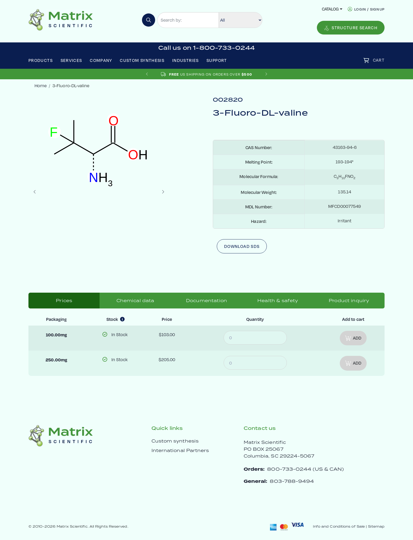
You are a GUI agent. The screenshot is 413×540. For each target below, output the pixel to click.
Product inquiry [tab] (349, 300)
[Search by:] (188, 20)
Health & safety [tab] (277, 300)
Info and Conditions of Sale (339, 526)
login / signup (369, 9)
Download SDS (241, 246)
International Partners (180, 450)
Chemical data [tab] (135, 300)
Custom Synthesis (142, 60)
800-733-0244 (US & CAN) (305, 469)
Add (353, 338)
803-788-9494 (292, 481)
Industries (185, 60)
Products (40, 60)
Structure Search (350, 28)
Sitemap (376, 526)
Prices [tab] (64, 300)
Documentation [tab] (206, 300)
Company (101, 60)
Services (71, 60)
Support (216, 60)
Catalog (330, 9)
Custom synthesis (175, 441)
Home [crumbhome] (41, 85)
